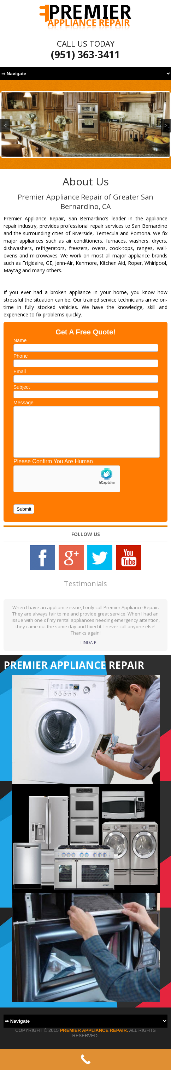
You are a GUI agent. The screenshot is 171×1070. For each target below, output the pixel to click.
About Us (86, 181)
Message (23, 402)
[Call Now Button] (85, 1059)
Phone (20, 356)
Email (19, 371)
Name (19, 340)
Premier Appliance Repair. (94, 1030)
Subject (21, 387)
